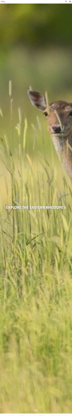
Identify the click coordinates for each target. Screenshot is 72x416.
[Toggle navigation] (70, 2)
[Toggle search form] (66, 1)
